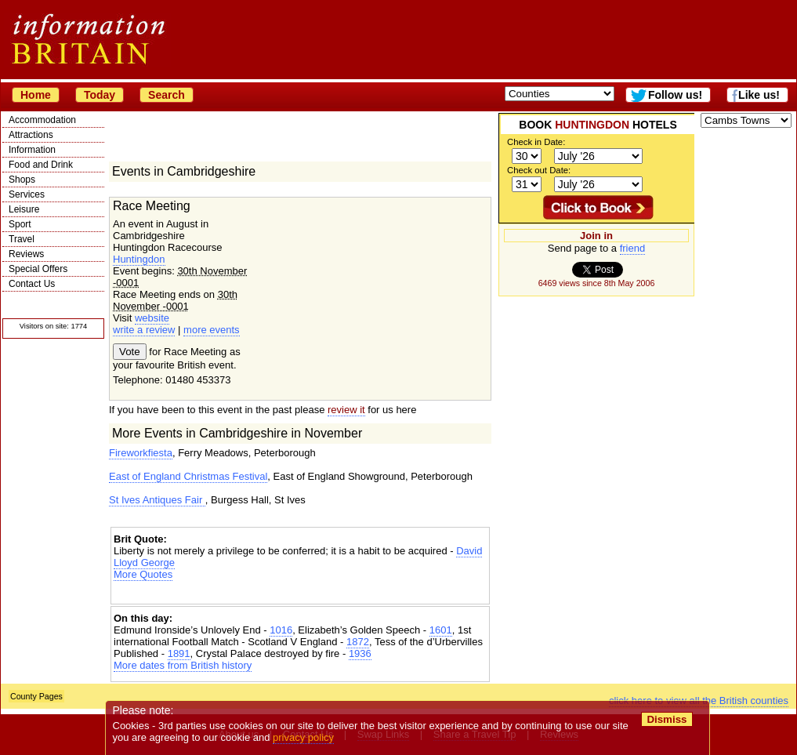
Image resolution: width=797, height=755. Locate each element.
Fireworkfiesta (140, 453)
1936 (360, 653)
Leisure (24, 209)
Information (32, 149)
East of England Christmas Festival (188, 476)
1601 (440, 630)
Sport (20, 224)
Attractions (31, 134)
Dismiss (667, 719)
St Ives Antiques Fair (157, 500)
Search (166, 95)
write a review (144, 330)
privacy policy (303, 737)
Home (35, 95)
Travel (21, 239)
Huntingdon (139, 259)
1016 (281, 630)
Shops (22, 179)
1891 (179, 653)
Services (27, 194)
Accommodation (42, 119)
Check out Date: (539, 170)
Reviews (26, 254)
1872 (357, 642)
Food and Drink (41, 164)
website (152, 318)
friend (633, 248)
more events (211, 330)
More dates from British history (183, 665)
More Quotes (143, 574)
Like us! (759, 95)
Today (99, 95)
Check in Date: (536, 142)
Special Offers (38, 268)
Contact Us (32, 283)
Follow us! (675, 95)
